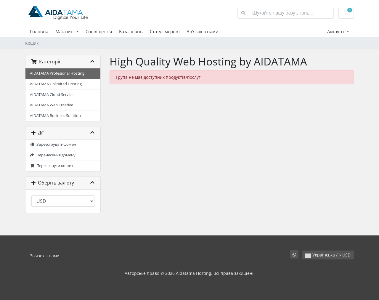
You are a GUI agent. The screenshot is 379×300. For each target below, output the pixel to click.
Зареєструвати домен (53, 144)
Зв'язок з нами (203, 31)
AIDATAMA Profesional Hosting (57, 73)
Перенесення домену (53, 155)
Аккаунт (336, 31)
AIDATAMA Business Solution (55, 115)
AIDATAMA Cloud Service (51, 94)
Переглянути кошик (51, 165)
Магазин (65, 31)
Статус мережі (165, 31)
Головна (39, 31)
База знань (131, 31)
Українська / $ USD (328, 255)
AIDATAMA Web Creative (51, 105)
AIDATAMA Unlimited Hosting (56, 83)
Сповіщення (99, 31)
